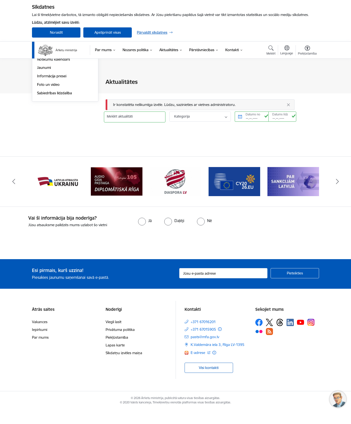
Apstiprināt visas (107, 32)
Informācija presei (51, 128)
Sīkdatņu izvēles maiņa (124, 367)
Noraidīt (56, 32)
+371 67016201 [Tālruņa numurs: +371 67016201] (203, 336)
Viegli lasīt (113, 336)
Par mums (40, 351)
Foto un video (48, 136)
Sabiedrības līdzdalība (54, 145)
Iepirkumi (39, 344)
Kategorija (182, 116)
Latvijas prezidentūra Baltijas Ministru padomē (60, 92)
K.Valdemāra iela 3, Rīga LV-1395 (217, 359)
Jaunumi (44, 120)
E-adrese (198, 366)
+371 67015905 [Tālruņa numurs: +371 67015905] (203, 343)
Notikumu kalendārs (53, 111)
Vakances (39, 336)
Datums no (253, 114)
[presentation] (40, 255)
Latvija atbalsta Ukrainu (56, 82)
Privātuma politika (120, 344)
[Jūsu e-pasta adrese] (223, 287)
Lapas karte (115, 359)
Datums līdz (280, 114)
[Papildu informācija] (220, 343)
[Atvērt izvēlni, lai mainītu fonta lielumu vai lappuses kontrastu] (307, 51)
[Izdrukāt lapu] (307, 80)
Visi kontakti (208, 382)
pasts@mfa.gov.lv (205, 351)
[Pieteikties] (295, 287)
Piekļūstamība (117, 351)
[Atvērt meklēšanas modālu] (271, 51)
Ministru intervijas (51, 103)
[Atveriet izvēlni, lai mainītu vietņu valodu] (287, 50)
